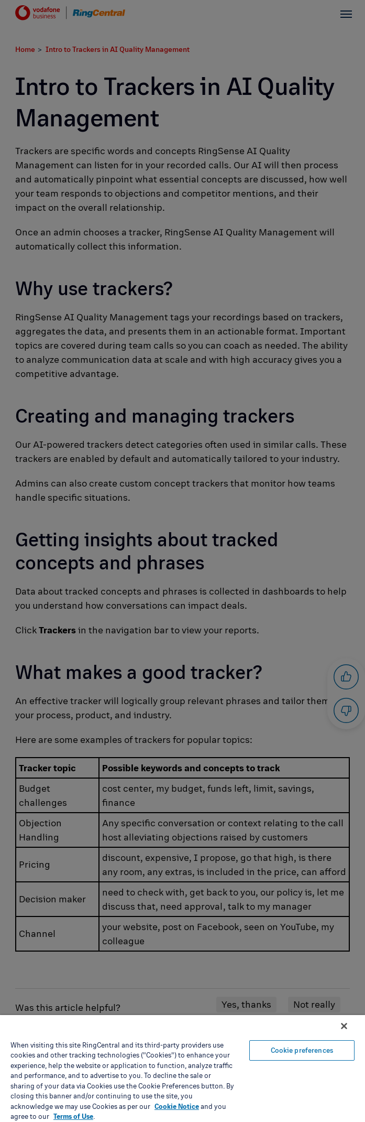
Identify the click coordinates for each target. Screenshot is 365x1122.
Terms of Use (73, 1116)
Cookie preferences (302, 1050)
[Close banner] (344, 1026)
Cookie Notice (176, 1106)
